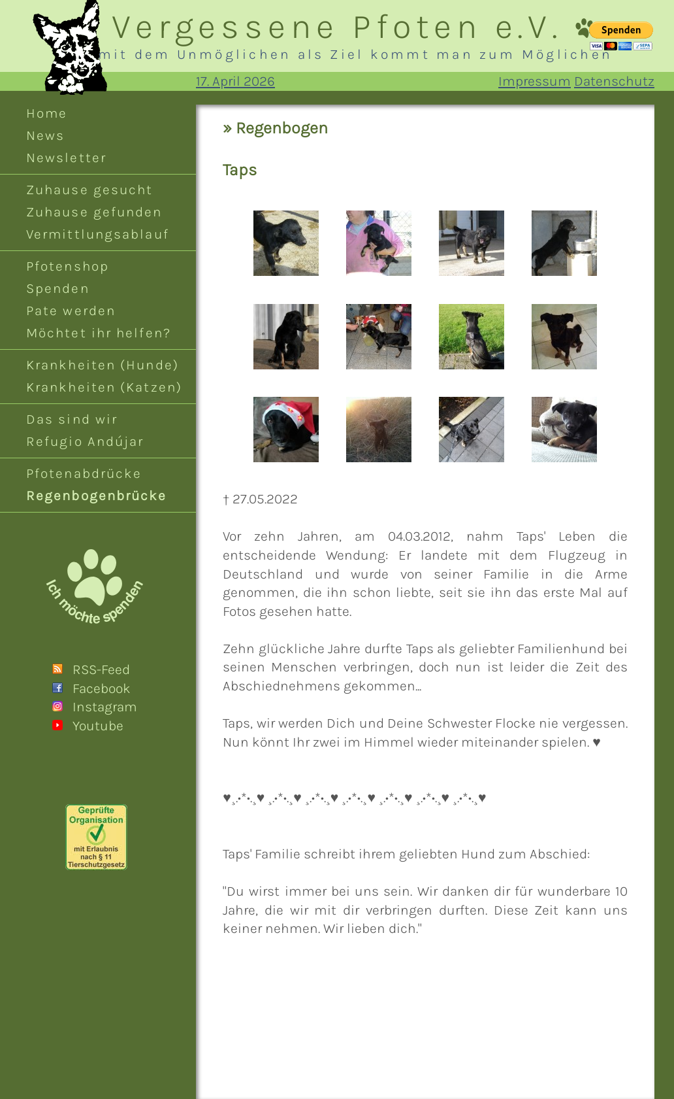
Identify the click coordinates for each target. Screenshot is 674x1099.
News (45, 135)
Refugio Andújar (85, 441)
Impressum (534, 81)
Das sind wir (72, 419)
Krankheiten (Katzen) (104, 387)
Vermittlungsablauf (97, 234)
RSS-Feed (101, 669)
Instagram (104, 707)
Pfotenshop (67, 266)
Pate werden (71, 310)
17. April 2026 (235, 81)
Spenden (57, 288)
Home (46, 113)
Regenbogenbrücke (96, 495)
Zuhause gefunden (94, 212)
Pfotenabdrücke (84, 473)
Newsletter (66, 157)
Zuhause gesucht (89, 189)
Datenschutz (614, 81)
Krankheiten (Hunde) (102, 365)
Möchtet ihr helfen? (98, 333)
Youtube (97, 726)
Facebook (101, 688)
